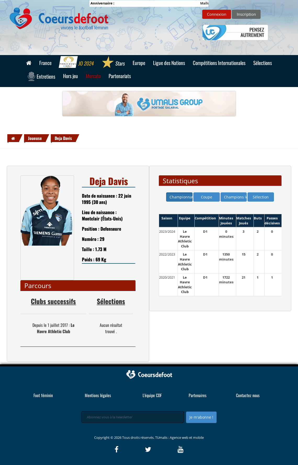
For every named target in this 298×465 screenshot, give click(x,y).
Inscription (246, 14)
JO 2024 (76, 62)
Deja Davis (63, 138)
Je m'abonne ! (201, 417)
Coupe (206, 196)
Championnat (181, 196)
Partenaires (197, 395)
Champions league (235, 196)
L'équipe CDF (152, 395)
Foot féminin (43, 395)
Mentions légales (98, 395)
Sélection (261, 196)
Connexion (216, 14)
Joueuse (35, 138)
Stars (113, 62)
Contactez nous (248, 395)
